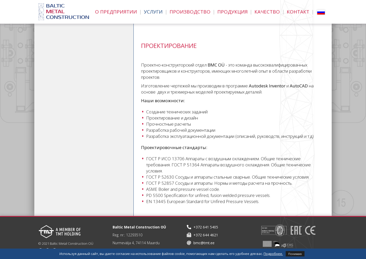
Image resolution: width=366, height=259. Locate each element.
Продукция (232, 11)
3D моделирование (60, 86)
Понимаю (295, 254)
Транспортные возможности (71, 97)
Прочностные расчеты (64, 64)
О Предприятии (116, 11)
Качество (267, 11)
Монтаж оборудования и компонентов (66, 134)
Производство (190, 11)
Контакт (298, 11)
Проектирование (58, 53)
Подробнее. (273, 253)
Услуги (153, 11)
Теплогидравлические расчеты (74, 75)
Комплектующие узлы (63, 120)
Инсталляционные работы (69, 109)
